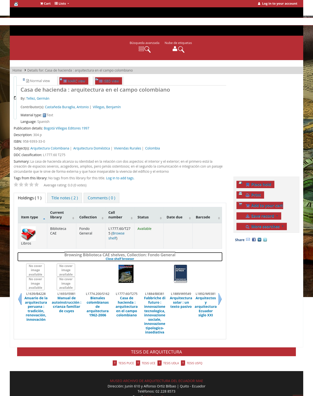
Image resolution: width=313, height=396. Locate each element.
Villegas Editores (68, 112)
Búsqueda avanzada (144, 27)
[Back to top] (297, 382)
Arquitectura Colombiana (49, 132)
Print (253, 179)
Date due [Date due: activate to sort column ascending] (174, 201)
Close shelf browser (135, 243)
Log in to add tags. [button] (120, 162)
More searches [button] (263, 211)
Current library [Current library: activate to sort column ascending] (57, 199)
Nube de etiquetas (178, 27)
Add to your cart (264, 190)
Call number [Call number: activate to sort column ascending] (115, 199)
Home (17, 54)
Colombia (152, 132)
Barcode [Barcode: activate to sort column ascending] (203, 201)
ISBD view (109, 65)
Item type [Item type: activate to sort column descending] (29, 201)
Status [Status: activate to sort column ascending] (143, 201)
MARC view (74, 65)
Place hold (258, 168)
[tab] (64, 182)
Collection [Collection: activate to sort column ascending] (88, 201)
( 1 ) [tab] (29, 182)
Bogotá (49, 112)
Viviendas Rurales (127, 132)
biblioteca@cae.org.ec (162, 381)
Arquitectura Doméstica (91, 132)
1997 (85, 112)
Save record (260, 200)
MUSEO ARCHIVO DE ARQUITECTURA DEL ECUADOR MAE (156, 365)
